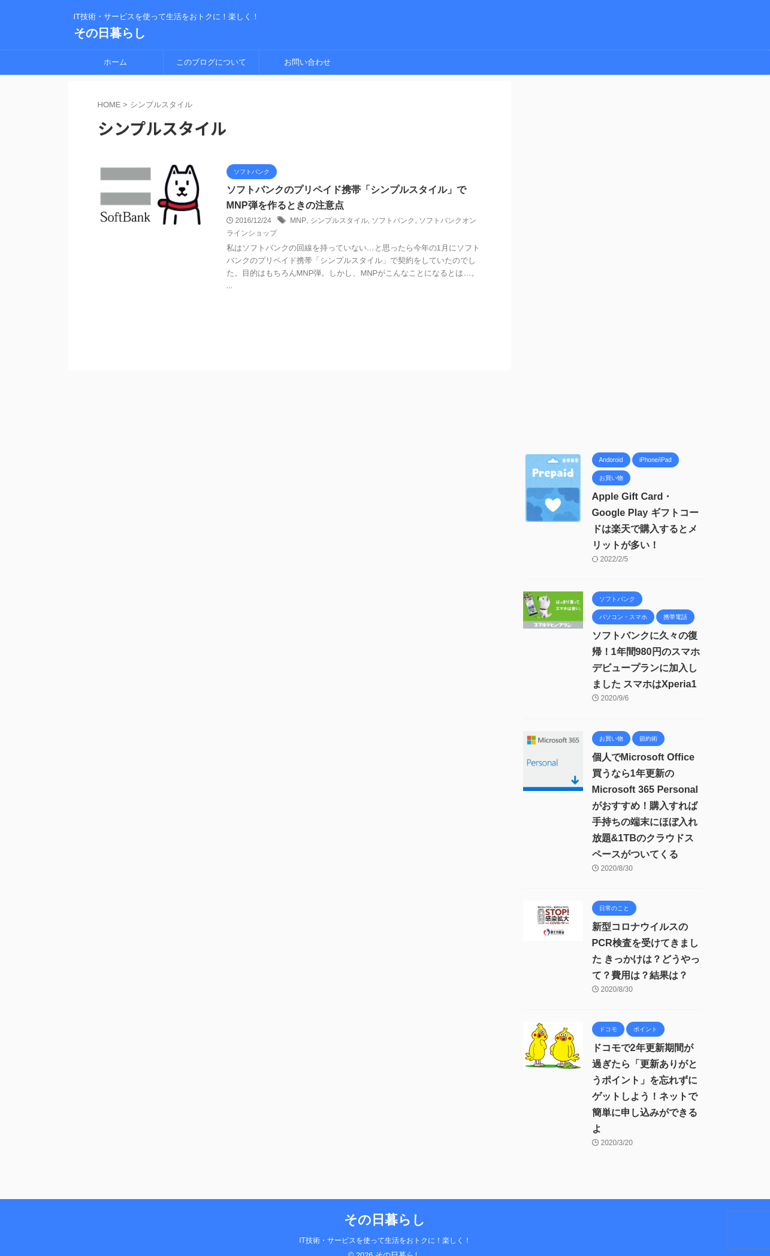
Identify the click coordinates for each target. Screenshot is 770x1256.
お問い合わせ (307, 62)
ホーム (115, 62)
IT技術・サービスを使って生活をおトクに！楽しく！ (385, 1224)
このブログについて (211, 62)
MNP (297, 221)
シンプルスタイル (338, 221)
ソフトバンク (391, 221)
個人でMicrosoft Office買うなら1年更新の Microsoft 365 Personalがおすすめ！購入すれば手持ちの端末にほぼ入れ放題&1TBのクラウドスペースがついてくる (644, 805)
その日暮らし (110, 33)
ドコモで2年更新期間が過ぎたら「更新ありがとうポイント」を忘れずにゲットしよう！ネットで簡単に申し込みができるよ (647, 1080)
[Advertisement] (613, 260)
